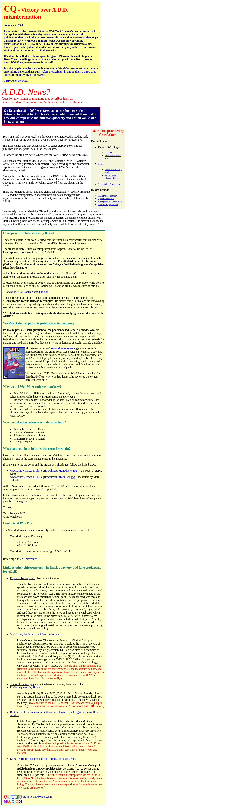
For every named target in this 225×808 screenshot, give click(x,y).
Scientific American (109, 183)
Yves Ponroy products (108, 204)
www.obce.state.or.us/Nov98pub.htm (28, 291)
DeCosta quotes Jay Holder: (25, 687)
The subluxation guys (22, 684)
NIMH (101, 163)
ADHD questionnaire (108, 195)
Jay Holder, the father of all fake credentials (34, 634)
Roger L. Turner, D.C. (22, 578)
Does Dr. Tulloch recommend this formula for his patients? (43, 758)
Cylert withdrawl (106, 198)
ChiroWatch (30, 558)
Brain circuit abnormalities (111, 176)
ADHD (108, 152)
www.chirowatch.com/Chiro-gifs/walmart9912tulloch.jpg (42, 476)
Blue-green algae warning (110, 201)
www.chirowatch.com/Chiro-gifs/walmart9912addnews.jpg (43, 470)
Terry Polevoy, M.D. (16, 80)
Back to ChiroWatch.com (37, 796)
